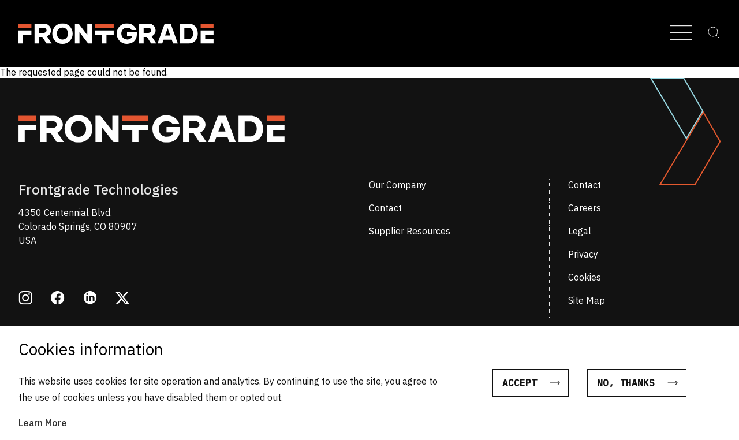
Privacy (583, 254)
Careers (584, 208)
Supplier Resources (409, 231)
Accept (519, 389)
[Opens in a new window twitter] (122, 299)
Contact (584, 185)
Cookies (584, 277)
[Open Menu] (681, 33)
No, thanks (626, 389)
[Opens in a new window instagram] (25, 299)
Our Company (397, 185)
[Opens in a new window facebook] (58, 299)
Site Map (586, 300)
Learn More (42, 429)
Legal (579, 231)
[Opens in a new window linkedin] (90, 299)
